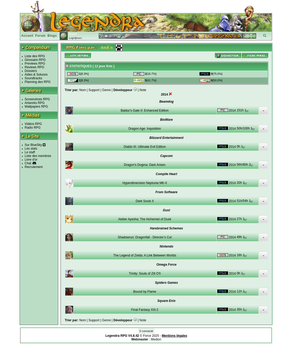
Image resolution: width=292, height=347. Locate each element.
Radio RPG (33, 127)
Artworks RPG (35, 103)
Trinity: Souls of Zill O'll (144, 273)
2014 (232, 110)
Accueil (27, 36)
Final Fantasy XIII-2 (144, 310)
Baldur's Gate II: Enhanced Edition (145, 110)
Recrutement (34, 167)
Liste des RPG (35, 56)
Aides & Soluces (36, 74)
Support (94, 90)
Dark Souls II (145, 201)
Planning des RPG (38, 82)
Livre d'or (31, 159)
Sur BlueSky (35, 145)
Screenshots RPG (37, 99)
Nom (82, 90)
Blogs (52, 36)
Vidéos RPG (33, 124)
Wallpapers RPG (36, 106)
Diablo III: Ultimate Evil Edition (145, 147)
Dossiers (31, 71)
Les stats (31, 148)
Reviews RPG (34, 67)
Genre (106, 90)
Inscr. (79, 38)
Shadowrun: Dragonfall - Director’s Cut (145, 237)
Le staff (30, 152)
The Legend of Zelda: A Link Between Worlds (144, 255)
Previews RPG (35, 63)
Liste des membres (38, 156)
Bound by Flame (144, 291)
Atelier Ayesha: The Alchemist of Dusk (144, 219)
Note (142, 90)
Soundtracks (33, 78)
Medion (156, 339)
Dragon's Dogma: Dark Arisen (144, 165)
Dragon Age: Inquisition (144, 128)
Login (72, 38)
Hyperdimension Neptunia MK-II (144, 183)
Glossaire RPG (35, 60)
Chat (28, 163)
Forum (40, 36)
